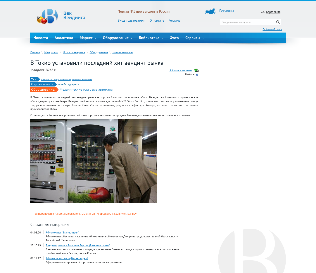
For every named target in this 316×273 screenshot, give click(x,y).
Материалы (51, 52)
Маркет (88, 37)
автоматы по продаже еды (56, 79)
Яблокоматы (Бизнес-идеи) (62, 232)
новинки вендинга (82, 79)
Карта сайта (273, 12)
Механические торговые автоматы (86, 89)
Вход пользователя (131, 20)
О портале (157, 20)
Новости (40, 37)
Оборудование (117, 37)
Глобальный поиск (272, 29)
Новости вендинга (74, 52)
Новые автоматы (122, 52)
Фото (174, 37)
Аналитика (64, 37)
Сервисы (194, 37)
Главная (35, 52)
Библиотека (151, 37)
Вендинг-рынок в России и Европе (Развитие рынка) (78, 245)
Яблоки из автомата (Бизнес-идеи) (67, 258)
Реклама (174, 20)
